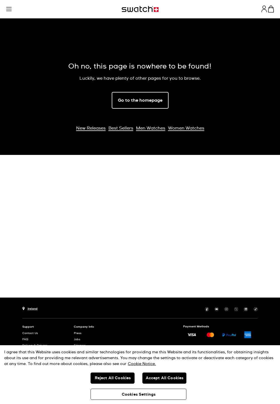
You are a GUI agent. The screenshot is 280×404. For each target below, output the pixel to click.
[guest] (264, 9)
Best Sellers (120, 128)
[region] (140, 374)
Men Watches (150, 128)
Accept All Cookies (165, 378)
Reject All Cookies (113, 378)
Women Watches (186, 128)
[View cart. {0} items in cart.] (270, 9)
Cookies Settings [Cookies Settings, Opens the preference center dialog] (138, 394)
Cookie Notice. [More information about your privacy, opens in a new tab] (142, 364)
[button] (95, 9)
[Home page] (140, 9)
